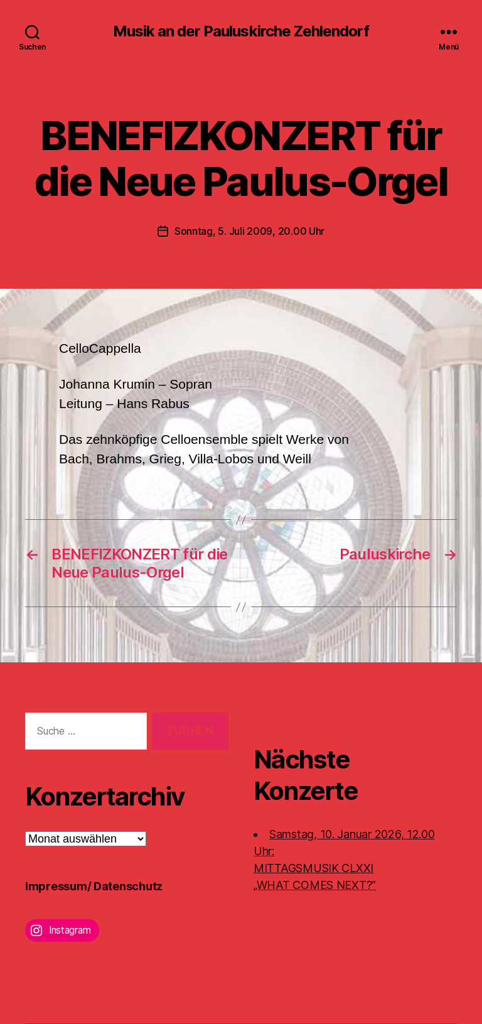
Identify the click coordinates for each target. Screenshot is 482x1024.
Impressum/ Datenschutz (94, 886)
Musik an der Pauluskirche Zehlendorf (240, 31)
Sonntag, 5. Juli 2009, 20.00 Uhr (249, 231)
